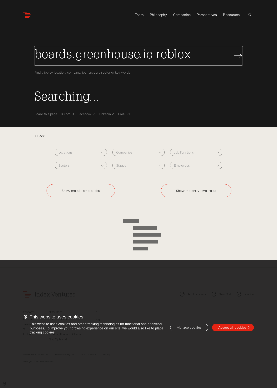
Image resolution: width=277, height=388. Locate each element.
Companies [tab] (182, 15)
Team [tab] (139, 15)
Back (40, 136)
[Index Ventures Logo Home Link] (27, 15)
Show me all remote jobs (81, 191)
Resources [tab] (231, 15)
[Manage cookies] (189, 327)
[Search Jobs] (138, 55)
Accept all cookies (232, 327)
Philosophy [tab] (158, 15)
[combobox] (81, 152)
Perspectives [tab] (207, 15)
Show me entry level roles (196, 191)
